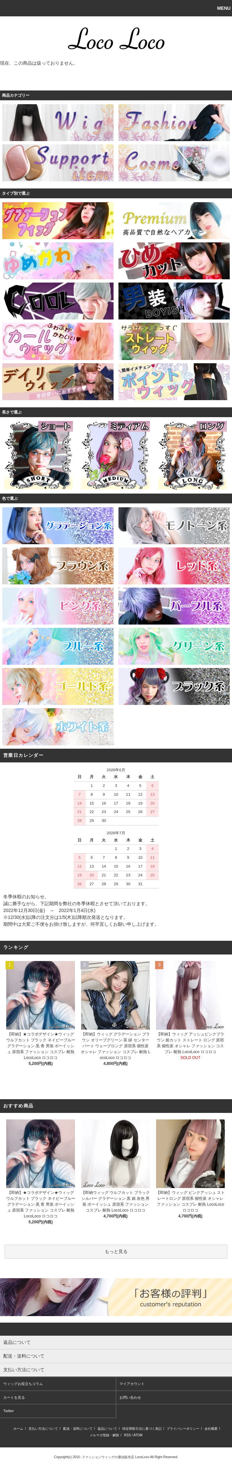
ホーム (18, 1428)
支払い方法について (43, 1428)
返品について (107, 1428)
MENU (223, 8)
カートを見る (14, 1397)
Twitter (8, 1411)
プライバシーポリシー (183, 1428)
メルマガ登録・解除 (104, 1435)
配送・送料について (78, 1428)
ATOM (137, 1435)
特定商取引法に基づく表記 (142, 1428)
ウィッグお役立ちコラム (23, 1384)
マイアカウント (132, 1384)
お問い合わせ (130, 1397)
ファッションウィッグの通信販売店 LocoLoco (115, 1457)
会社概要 (211, 1428)
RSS (127, 1435)
